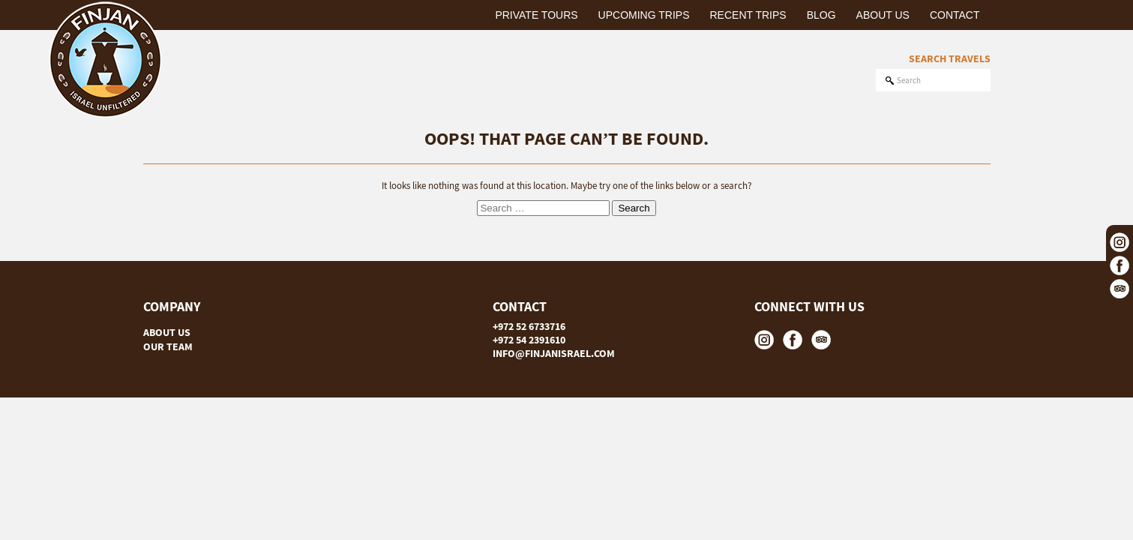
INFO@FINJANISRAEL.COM (554, 353)
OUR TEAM (168, 346)
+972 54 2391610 (529, 339)
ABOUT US (166, 332)
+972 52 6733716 (529, 326)
